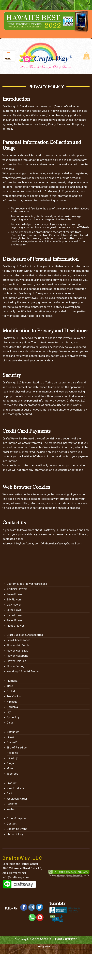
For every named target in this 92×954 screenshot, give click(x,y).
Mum (10, 768)
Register (12, 803)
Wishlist (11, 809)
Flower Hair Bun (16, 661)
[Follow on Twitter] (39, 907)
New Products (15, 788)
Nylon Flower (15, 615)
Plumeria (12, 680)
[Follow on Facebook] (24, 907)
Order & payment (17, 818)
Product (11, 783)
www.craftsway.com (40, 106)
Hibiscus (12, 701)
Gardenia (12, 707)
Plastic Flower (15, 625)
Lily (9, 712)
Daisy (10, 722)
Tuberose (12, 773)
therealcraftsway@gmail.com (63, 543)
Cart (9, 793)
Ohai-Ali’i (12, 742)
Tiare (10, 686)
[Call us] (32, 917)
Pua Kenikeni (14, 696)
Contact (11, 823)
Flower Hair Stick (17, 650)
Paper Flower (15, 620)
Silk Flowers (14, 599)
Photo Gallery (15, 834)
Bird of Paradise (17, 747)
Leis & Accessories (18, 640)
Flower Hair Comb (18, 645)
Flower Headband (17, 655)
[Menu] (8, 56)
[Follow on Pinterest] (40, 917)
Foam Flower (15, 594)
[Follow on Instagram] (31, 907)
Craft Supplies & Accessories (25, 634)
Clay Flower (14, 604)
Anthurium (13, 732)
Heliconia (12, 752)
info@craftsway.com (27, 543)
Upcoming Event (17, 828)
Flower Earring (15, 666)
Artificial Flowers (17, 589)
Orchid (11, 691)
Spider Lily (13, 717)
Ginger (11, 763)
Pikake (11, 737)
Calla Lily (12, 758)
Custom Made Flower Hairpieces (27, 583)
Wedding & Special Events (23, 671)
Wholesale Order (17, 798)
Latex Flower (14, 609)
